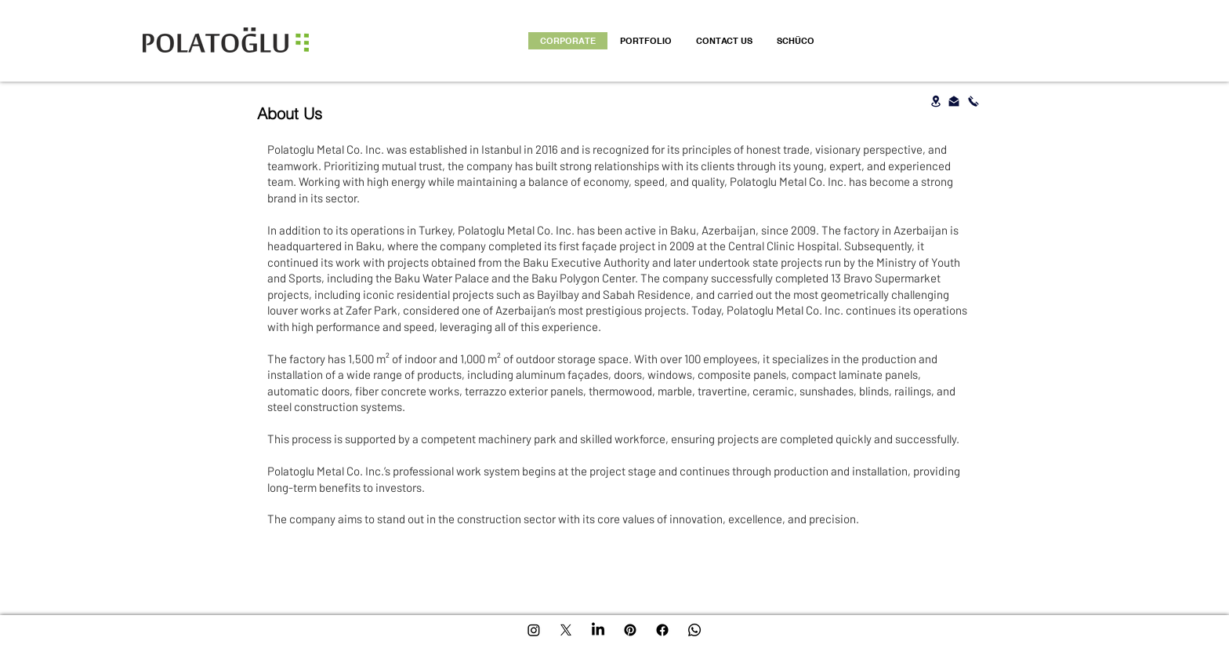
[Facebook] (662, 630)
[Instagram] (534, 630)
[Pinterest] (630, 630)
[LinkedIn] (598, 630)
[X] (566, 630)
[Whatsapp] (694, 630)
